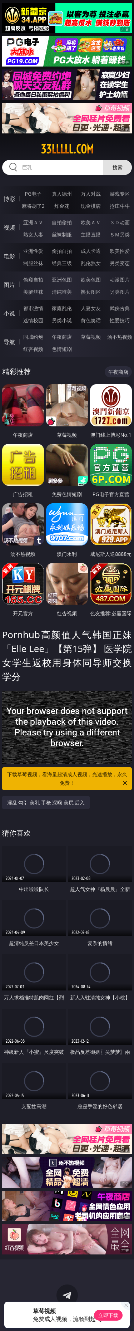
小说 (9, 313)
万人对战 (91, 193)
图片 (9, 285)
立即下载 (108, 1315)
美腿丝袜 (33, 291)
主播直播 (91, 234)
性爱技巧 (120, 320)
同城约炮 (33, 336)
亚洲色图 (62, 279)
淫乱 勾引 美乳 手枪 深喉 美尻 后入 (46, 802)
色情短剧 (62, 349)
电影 (9, 256)
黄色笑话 (91, 320)
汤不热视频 (119, 336)
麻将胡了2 (33, 205)
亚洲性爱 (33, 251)
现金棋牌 (91, 205)
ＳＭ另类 (120, 234)
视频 (9, 227)
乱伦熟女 (91, 263)
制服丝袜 (33, 263)
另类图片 (120, 291)
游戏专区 (120, 193)
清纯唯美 (62, 291)
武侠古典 (120, 308)
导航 (9, 342)
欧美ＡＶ (91, 222)
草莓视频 (91, 336)
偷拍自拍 (62, 251)
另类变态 (120, 263)
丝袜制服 (62, 234)
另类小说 (62, 320)
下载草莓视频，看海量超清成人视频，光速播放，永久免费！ (68, 779)
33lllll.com (67, 149)
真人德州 (62, 193)
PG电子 (33, 193)
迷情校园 (33, 320)
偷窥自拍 (33, 279)
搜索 (118, 167)
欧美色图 (91, 279)
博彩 (9, 199)
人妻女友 (91, 308)
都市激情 (33, 308)
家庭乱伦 (62, 308)
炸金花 (61, 205)
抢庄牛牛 (120, 205)
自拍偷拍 (62, 222)
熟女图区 (91, 291)
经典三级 (62, 263)
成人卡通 (91, 251)
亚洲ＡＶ (33, 222)
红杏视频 (33, 349)
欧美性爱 (120, 251)
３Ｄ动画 (120, 222)
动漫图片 (120, 279)
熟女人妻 (33, 234)
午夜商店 (62, 336)
